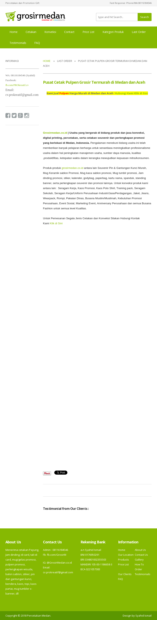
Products (123, 559)
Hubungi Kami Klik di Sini (131, 93)
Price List (88, 32)
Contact (69, 32)
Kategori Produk (113, 32)
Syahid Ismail (143, 615)
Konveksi (50, 32)
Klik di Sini (56, 223)
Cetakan (31, 32)
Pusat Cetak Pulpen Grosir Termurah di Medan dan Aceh (94, 82)
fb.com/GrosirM (56, 555)
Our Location (126, 555)
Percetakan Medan (38, 615)
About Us (140, 550)
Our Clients (125, 574)
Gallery (139, 559)
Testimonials (17, 43)
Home (13, 32)
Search (144, 17)
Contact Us (141, 555)
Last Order (139, 32)
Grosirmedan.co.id (55, 132)
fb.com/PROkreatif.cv (17, 85)
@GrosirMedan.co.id (59, 562)
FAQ (37, 43)
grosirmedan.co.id (72, 167)
